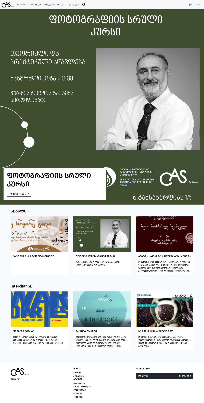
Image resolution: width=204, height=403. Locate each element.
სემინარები (79, 383)
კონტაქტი (78, 376)
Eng (198, 5)
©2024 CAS (15, 379)
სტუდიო (77, 393)
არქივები (78, 397)
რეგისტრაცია (19, 194)
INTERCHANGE (79, 390)
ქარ (190, 5)
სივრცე (77, 373)
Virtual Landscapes (82, 387)
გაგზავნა (185, 375)
